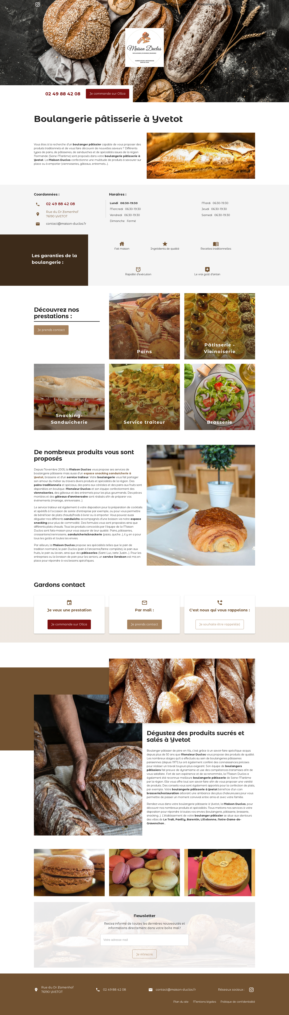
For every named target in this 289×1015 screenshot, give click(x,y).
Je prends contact (51, 330)
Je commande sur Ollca (108, 93)
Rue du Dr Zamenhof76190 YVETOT (57, 990)
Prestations (213, 4)
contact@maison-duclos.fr (66, 223)
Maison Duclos (191, 4)
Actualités (234, 4)
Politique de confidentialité (237, 1001)
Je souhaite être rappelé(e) (219, 624)
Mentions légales (204, 1001)
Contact (250, 4)
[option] (144, 327)
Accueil (173, 4)
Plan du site (181, 1001)
